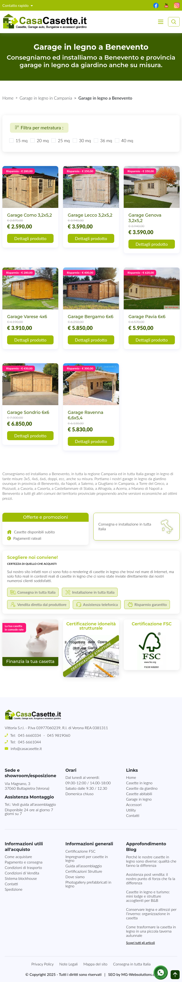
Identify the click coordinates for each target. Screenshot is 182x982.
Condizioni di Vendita (22, 873)
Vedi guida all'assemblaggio (34, 804)
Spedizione (14, 889)
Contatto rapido (16, 5)
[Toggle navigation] (160, 21)
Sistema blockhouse (21, 878)
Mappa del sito (95, 964)
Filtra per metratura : (39, 127)
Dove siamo (75, 876)
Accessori (133, 804)
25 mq (64, 140)
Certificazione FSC (80, 851)
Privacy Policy (43, 964)
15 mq (21, 140)
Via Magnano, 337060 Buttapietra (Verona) (27, 786)
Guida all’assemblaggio (83, 866)
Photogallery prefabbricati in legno (88, 884)
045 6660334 (29, 735)
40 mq (127, 140)
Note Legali (68, 964)
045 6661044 (29, 742)
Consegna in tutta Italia (131, 964)
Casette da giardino (142, 788)
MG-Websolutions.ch (139, 974)
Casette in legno (139, 782)
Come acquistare (18, 856)
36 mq (106, 140)
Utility (131, 810)
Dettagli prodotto (30, 238)
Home (8, 98)
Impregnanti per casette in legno (86, 858)
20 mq (43, 140)
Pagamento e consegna (23, 862)
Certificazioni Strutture (83, 871)
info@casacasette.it (26, 748)
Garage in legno (139, 799)
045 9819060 (58, 735)
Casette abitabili (139, 793)
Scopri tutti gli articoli (140, 942)
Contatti (132, 815)
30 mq (85, 140)
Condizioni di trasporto (23, 867)
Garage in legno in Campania (46, 98)
